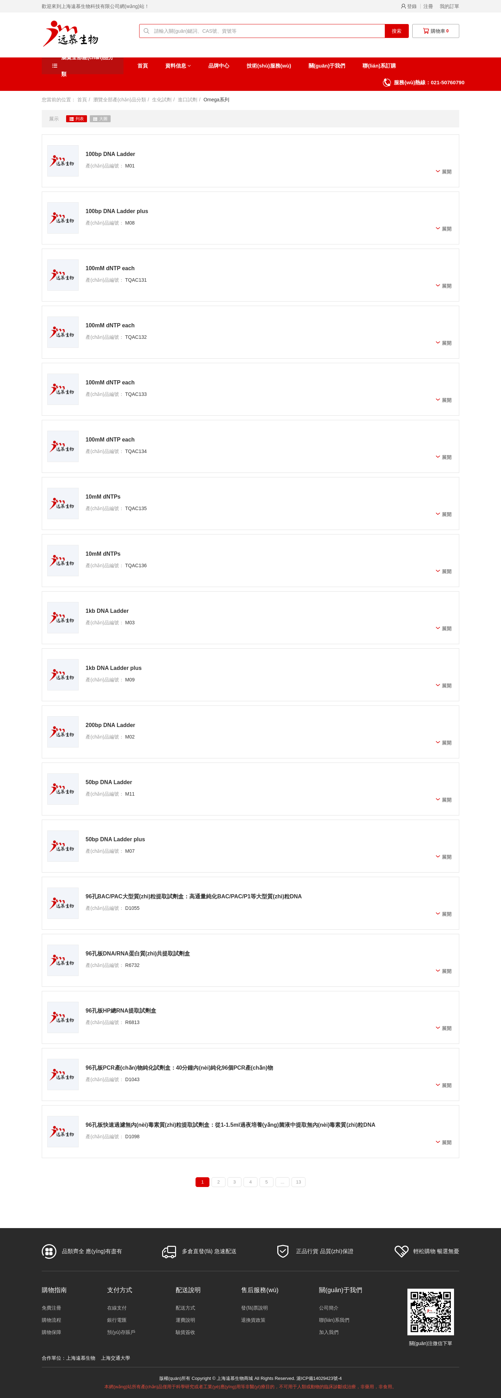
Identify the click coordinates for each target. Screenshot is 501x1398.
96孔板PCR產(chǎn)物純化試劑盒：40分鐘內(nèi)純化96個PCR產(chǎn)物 (179, 1068)
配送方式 (185, 1308)
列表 (77, 119)
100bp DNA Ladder (110, 154)
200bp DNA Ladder (110, 725)
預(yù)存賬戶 (121, 1332)
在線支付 (117, 1308)
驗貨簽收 (185, 1332)
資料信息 (178, 66)
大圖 (100, 119)
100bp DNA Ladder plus (117, 211)
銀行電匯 (117, 1320)
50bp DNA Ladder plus (115, 839)
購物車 (436, 31)
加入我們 (329, 1332)
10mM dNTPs (103, 497)
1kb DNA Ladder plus (114, 668)
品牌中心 (218, 66)
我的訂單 (449, 6)
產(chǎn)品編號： (105, 166)
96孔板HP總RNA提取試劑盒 (121, 1011)
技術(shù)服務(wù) (269, 66)
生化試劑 (162, 99)
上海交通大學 (115, 1358)
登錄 (409, 6)
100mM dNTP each (110, 268)
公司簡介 (329, 1308)
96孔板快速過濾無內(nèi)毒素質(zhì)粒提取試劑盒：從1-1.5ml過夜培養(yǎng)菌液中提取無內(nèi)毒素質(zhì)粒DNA (230, 1125)
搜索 (396, 31)
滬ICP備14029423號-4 (319, 1378)
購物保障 (51, 1332)
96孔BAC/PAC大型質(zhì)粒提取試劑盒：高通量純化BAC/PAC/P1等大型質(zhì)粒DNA (194, 896)
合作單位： (54, 1358)
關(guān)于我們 (327, 66)
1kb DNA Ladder (107, 611)
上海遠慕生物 (80, 1358)
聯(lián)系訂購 (379, 66)
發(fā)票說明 (254, 1308)
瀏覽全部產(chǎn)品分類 (87, 65)
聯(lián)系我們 (334, 1320)
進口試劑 (187, 99)
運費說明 (185, 1320)
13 (298, 1182)
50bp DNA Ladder (109, 782)
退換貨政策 (253, 1320)
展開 (444, 172)
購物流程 (51, 1320)
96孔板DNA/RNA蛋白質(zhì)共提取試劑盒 (138, 953)
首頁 (142, 66)
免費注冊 (51, 1308)
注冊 (428, 6)
